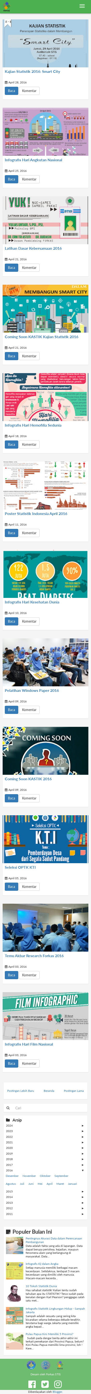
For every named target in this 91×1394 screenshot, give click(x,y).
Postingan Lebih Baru (20, 1091)
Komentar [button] (29, 91)
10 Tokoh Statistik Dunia (41, 1286)
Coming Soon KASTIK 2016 (28, 779)
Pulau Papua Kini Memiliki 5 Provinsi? (49, 1334)
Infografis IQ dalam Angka (42, 1264)
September (61, 1176)
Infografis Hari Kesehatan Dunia (32, 602)
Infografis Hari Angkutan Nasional (33, 160)
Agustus (11, 1184)
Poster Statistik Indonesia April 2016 (36, 513)
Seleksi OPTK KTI (20, 867)
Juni (31, 1184)
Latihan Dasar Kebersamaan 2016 (33, 248)
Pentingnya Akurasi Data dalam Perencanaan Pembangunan (54, 1240)
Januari (72, 1184)
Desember (12, 1176)
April (50, 1184)
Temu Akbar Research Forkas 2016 (34, 956)
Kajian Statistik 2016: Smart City (32, 71)
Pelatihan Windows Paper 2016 (32, 690)
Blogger (57, 1392)
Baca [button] (11, 91)
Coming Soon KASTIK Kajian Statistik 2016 (41, 337)
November (29, 1176)
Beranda (49, 1091)
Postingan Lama (74, 1091)
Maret (60, 1184)
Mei (40, 1184)
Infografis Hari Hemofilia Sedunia (33, 425)
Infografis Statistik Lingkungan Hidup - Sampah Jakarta (55, 1310)
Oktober (45, 1176)
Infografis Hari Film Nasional (29, 1044)
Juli (22, 1184)
